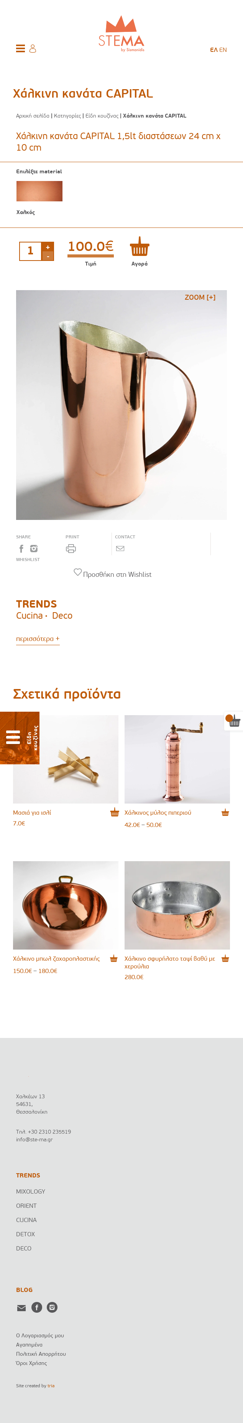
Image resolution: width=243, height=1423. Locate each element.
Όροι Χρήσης (31, 1364)
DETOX (25, 1235)
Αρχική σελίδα (32, 116)
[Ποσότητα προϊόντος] (30, 251)
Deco (62, 616)
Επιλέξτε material (39, 172)
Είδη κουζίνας (101, 116)
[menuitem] (214, 50)
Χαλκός (25, 213)
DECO (23, 1249)
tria (51, 1386)
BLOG (24, 1290)
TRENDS (28, 1176)
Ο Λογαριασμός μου (40, 1336)
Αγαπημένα (29, 1345)
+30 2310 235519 (49, 1132)
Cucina (29, 616)
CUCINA (26, 1220)
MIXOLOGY (30, 1192)
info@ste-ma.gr (34, 1140)
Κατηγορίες (67, 116)
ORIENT (26, 1206)
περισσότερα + (38, 639)
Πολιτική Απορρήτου (41, 1354)
